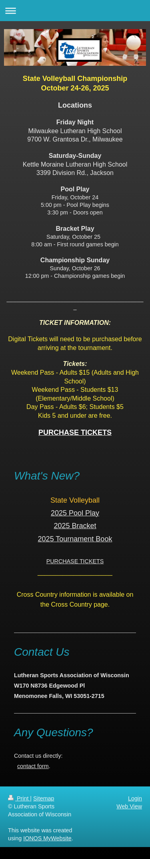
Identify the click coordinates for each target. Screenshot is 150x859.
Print (19, 798)
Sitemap (43, 798)
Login (135, 798)
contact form (33, 766)
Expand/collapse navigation (75, 10)
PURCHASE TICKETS (75, 561)
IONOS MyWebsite (47, 838)
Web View (129, 806)
